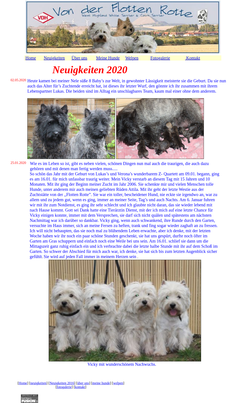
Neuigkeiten (54, 58)
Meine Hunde (108, 58)
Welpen (132, 58)
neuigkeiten (38, 383)
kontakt (80, 387)
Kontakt (192, 58)
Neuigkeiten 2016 (62, 383)
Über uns (79, 58)
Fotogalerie (160, 58)
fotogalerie (64, 387)
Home (30, 58)
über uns (83, 383)
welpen (118, 383)
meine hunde (101, 383)
